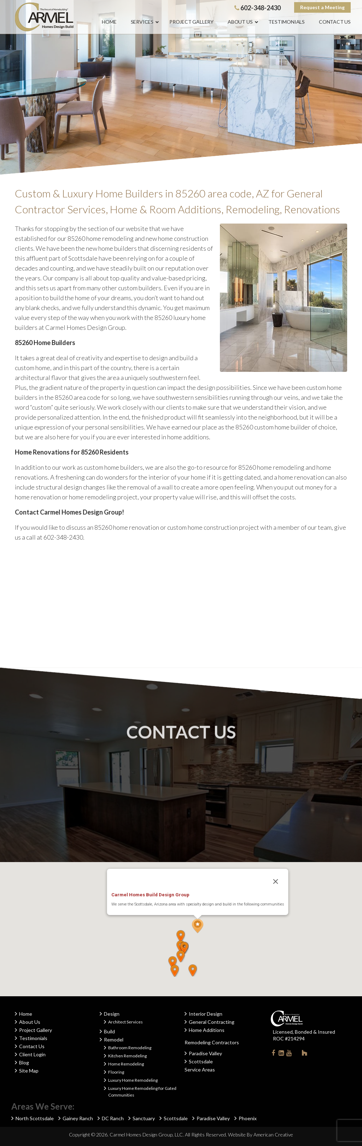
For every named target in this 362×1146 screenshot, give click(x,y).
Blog (24, 1062)
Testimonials (33, 1038)
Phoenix (248, 1118)
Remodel (113, 1040)
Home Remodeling (126, 1064)
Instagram (296, 1053)
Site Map (29, 1071)
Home (25, 1014)
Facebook (273, 1054)
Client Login (32, 1054)
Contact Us (32, 1046)
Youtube (289, 1054)
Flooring (116, 1072)
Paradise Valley (205, 1053)
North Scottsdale (35, 1118)
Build (109, 1031)
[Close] (275, 881)
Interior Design (205, 1014)
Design (111, 1014)
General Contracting (211, 1022)
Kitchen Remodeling (127, 1055)
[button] (197, 926)
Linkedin (281, 1054)
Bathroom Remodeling (129, 1047)
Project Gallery (35, 1030)
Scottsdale (201, 1061)
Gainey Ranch (78, 1118)
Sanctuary (144, 1118)
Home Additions (206, 1030)
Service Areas (200, 1070)
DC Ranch (113, 1118)
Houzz (304, 1054)
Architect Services (125, 1022)
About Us (29, 1022)
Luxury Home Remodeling (133, 1080)
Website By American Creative (260, 1135)
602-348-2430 (257, 8)
